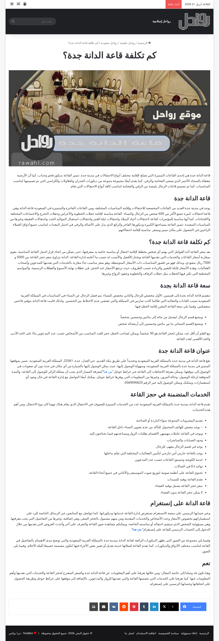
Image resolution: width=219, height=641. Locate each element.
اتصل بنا (129, 633)
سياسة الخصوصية (168, 633)
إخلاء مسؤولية (189, 633)
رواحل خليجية (127, 43)
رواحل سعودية (109, 43)
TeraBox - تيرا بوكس (21, 633)
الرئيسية (144, 43)
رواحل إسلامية (161, 21)
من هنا (108, 372)
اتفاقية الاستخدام (146, 633)
